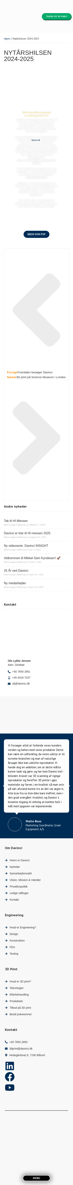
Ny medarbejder (15, 583)
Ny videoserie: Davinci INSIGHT (26, 545)
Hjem (7, 38)
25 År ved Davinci (16, 570)
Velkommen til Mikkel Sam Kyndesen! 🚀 (32, 558)
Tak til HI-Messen (16, 520)
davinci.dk (36, 140)
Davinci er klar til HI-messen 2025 (27, 533)
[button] (4, 786)
